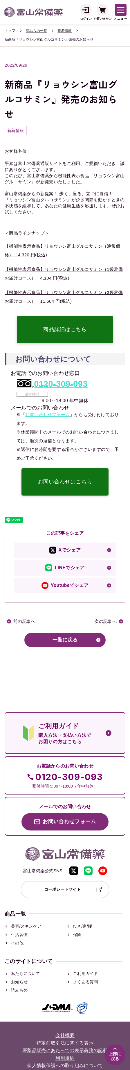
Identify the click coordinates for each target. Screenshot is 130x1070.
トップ (10, 30)
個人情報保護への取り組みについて (65, 1066)
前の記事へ (24, 621)
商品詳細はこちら (64, 329)
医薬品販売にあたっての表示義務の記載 (65, 1051)
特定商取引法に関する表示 (65, 1043)
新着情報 (64, 31)
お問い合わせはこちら (65, 482)
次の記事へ (105, 621)
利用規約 (64, 1058)
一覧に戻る (65, 640)
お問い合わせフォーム (47, 414)
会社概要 (64, 1035)
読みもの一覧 (36, 31)
